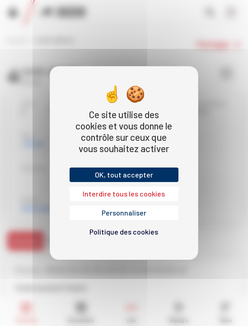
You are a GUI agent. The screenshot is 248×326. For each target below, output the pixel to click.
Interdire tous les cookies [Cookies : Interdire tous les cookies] (124, 193)
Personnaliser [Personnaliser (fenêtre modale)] (124, 212)
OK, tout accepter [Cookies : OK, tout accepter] (124, 174)
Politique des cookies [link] (123, 231)
